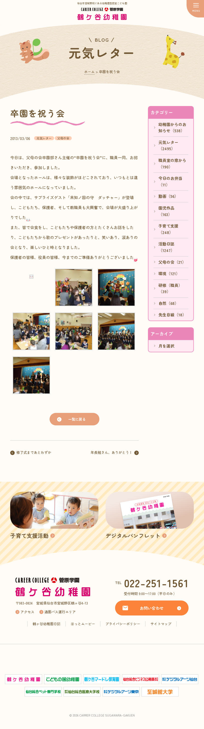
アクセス (27, 611)
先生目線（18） (172, 315)
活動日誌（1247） (166, 247)
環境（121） (169, 273)
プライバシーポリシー (122, 623)
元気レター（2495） (168, 145)
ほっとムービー (83, 623)
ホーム (89, 71)
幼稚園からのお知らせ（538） (172, 127)
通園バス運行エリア (60, 611)
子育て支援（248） (168, 229)
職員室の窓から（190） (172, 163)
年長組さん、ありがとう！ (112, 452)
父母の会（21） (172, 262)
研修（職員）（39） (170, 288)
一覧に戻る (77, 419)
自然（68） (168, 303)
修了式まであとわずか (33, 452)
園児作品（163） (166, 211)
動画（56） (168, 196)
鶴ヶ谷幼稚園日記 (47, 623)
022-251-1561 (156, 582)
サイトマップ (160, 623)
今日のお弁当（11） (170, 181)
